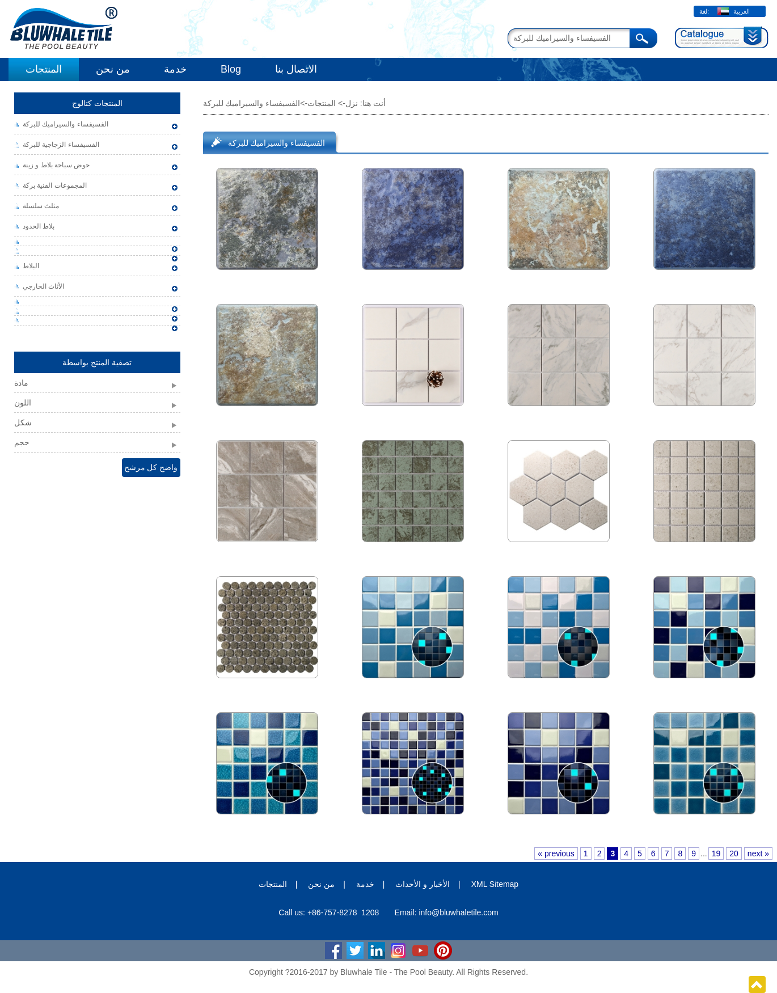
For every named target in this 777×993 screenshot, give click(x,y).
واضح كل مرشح (151, 467)
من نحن (113, 69)
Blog (231, 69)
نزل (351, 103)
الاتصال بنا (296, 69)
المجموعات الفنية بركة (55, 185)
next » (758, 853)
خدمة (175, 69)
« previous (556, 853)
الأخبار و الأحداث (422, 884)
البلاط (31, 266)
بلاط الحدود (38, 226)
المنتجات (44, 69)
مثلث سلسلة (41, 206)
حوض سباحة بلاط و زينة (56, 165)
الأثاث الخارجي (43, 286)
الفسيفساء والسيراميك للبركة (65, 124)
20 (733, 853)
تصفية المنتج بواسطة (97, 362)
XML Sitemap (495, 884)
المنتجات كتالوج (97, 103)
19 (716, 853)
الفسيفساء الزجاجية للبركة (61, 145)
